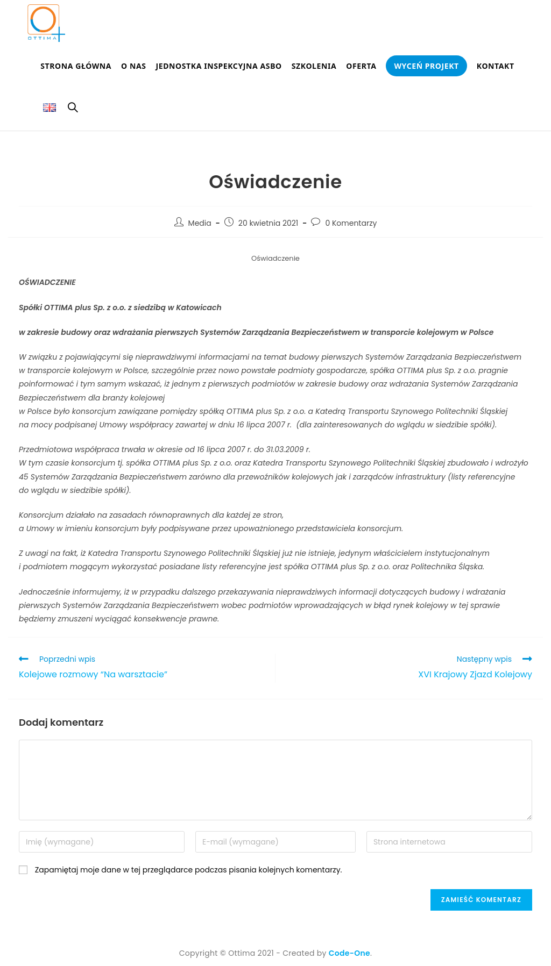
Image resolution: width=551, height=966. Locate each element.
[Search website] (72, 109)
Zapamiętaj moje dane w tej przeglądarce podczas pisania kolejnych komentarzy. (188, 869)
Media (199, 223)
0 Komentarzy (351, 223)
